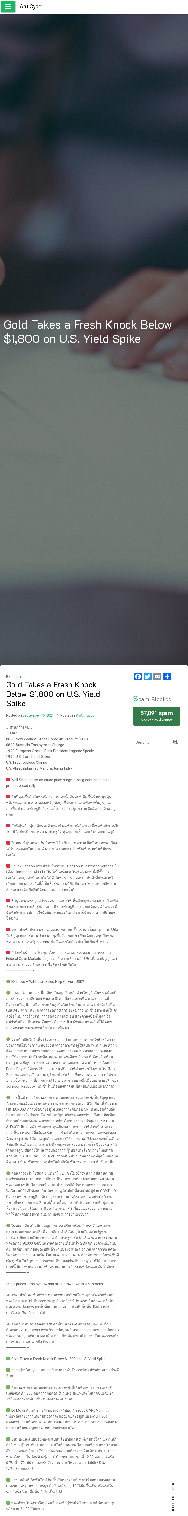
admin (19, 676)
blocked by (156, 716)
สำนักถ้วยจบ (85, 715)
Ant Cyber (31, 6)
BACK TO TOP (173, 1496)
